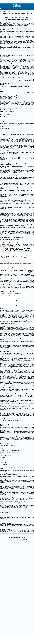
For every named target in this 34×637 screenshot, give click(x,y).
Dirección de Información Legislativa (22, 539)
